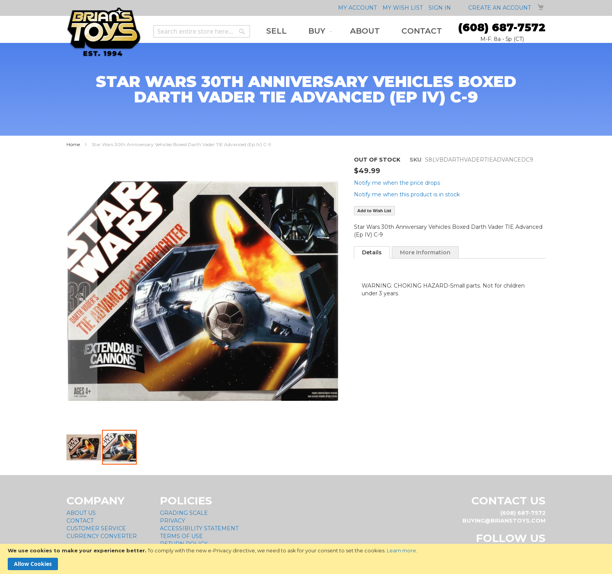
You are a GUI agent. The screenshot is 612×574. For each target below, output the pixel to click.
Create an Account (499, 7)
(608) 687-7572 (502, 27)
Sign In (439, 7)
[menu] (354, 31)
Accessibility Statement (199, 528)
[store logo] (103, 32)
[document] (306, 559)
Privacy (172, 520)
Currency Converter (101, 536)
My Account (357, 7)
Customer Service (96, 528)
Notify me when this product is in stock (407, 194)
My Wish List (402, 7)
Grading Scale (184, 512)
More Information (425, 252)
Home (73, 144)
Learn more (401, 550)
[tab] (372, 252)
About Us (81, 512)
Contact (80, 520)
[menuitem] (276, 31)
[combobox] (201, 31)
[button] (81, 292)
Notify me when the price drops (397, 182)
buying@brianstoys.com (504, 520)
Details (372, 252)
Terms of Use (181, 536)
